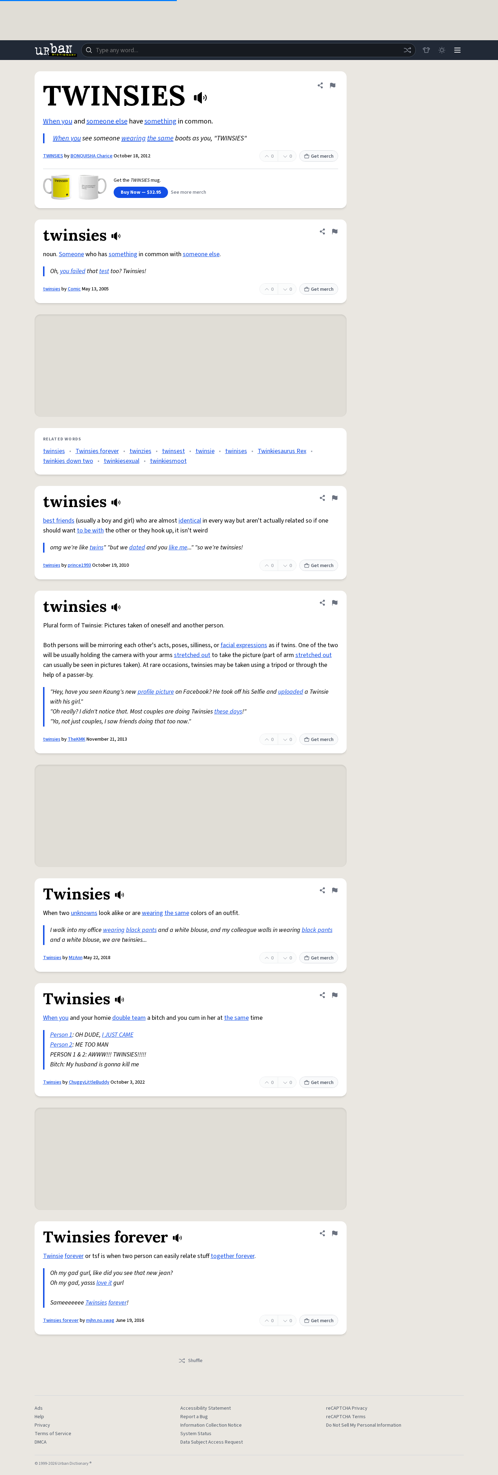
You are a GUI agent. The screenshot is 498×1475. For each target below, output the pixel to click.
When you (57, 121)
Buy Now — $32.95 (141, 192)
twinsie (205, 451)
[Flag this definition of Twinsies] (334, 890)
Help (39, 1416)
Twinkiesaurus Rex (282, 451)
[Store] (426, 50)
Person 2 (61, 1044)
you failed (72, 271)
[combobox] (248, 50)
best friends (58, 520)
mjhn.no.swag (100, 1320)
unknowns (84, 913)
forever (74, 1256)
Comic (74, 289)
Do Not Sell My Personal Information (363, 1425)
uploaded (290, 691)
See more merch (188, 192)
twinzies (140, 451)
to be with (90, 530)
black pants (141, 930)
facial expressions (244, 645)
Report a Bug (194, 1416)
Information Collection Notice (211, 1425)
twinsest (173, 451)
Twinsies (52, 957)
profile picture (156, 691)
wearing (133, 138)
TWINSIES (53, 155)
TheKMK (76, 739)
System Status (195, 1433)
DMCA (41, 1442)
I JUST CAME (117, 1034)
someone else (106, 121)
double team (129, 1017)
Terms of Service (53, 1433)
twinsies (51, 289)
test (104, 271)
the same (160, 138)
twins (96, 547)
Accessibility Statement (205, 1408)
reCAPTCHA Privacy (346, 1408)
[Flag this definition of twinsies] (334, 231)
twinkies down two (68, 461)
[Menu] (457, 50)
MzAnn (76, 957)
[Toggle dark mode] (442, 50)
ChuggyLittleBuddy (89, 1082)
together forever (232, 1256)
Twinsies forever (97, 451)
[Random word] (407, 50)
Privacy (42, 1425)
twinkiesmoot (168, 461)
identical (190, 520)
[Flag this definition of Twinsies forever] (334, 1233)
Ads (39, 1408)
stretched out (192, 655)
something (160, 121)
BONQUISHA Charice (92, 155)
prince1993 (79, 565)
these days (228, 711)
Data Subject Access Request (211, 1442)
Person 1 (61, 1034)
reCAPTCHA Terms (346, 1416)
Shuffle (190, 1360)
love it (104, 1282)
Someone (71, 254)
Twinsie (53, 1256)
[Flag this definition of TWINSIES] (332, 85)
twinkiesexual (121, 461)
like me (178, 547)
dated (137, 547)
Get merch (319, 156)
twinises (236, 451)
